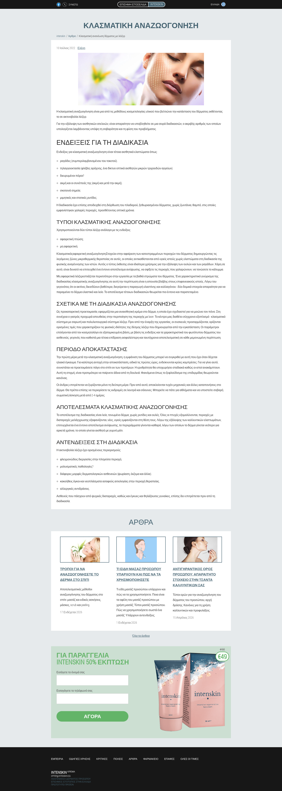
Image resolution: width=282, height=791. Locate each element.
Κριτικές (102, 759)
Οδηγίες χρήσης (79, 759)
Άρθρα (133, 759)
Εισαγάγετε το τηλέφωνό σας (74, 690)
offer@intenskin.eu (61, 775)
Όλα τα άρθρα (141, 636)
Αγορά (92, 716)
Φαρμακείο (150, 759)
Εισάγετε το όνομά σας (70, 672)
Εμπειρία (57, 759)
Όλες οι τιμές (190, 759)
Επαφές (169, 759)
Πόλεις (118, 759)
